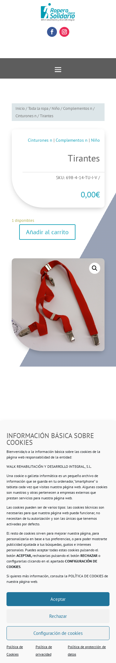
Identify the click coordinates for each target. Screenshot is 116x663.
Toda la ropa (38, 108)
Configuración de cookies (58, 633)
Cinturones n (26, 115)
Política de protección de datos (87, 650)
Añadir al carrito (47, 232)
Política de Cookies (14, 650)
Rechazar (58, 616)
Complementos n (77, 108)
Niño (56, 108)
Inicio (20, 108)
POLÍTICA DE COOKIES (85, 576)
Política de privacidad (44, 650)
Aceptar (58, 599)
